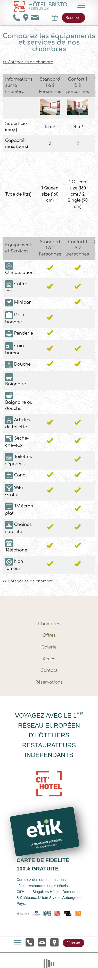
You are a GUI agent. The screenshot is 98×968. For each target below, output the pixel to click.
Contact (49, 670)
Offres (49, 635)
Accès (49, 659)
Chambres (49, 624)
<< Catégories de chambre (28, 62)
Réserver (74, 18)
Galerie (49, 647)
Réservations (49, 682)
